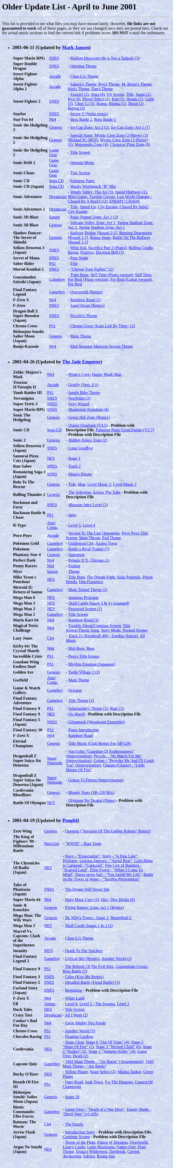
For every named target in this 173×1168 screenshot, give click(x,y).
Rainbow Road (80, 735)
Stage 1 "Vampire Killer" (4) (111, 1051)
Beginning (73, 990)
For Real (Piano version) (88, 279)
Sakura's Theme (83, 84)
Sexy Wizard (78, 404)
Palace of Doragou (112, 1142)
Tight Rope (79, 275)
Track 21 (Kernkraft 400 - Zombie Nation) (103, 636)
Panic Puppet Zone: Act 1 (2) (94, 217)
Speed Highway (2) (131, 192)
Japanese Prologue (83, 597)
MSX (48, 951)
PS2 (52, 263)
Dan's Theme (102, 89)
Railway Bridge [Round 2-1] (93, 233)
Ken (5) (118, 99)
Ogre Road (74, 1082)
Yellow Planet (76, 1072)
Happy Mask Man (107, 374)
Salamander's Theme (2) (88, 708)
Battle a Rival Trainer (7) (88, 549)
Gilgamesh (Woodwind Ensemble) (96, 722)
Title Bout (76, 577)
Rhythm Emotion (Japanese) (91, 664)
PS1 (52, 326)
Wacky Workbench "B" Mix (93, 186)
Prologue (70, 861)
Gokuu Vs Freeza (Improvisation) (95, 780)
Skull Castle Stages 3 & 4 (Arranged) (98, 603)
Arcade (55, 76)
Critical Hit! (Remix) (82, 958)
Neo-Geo (51, 843)
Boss (90, 648)
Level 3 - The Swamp (97, 1004)
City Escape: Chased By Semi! (123, 207)
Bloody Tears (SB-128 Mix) (91, 792)
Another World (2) (116, 958)
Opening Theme (83, 66)
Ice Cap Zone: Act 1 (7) (130, 127)
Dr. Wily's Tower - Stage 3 (86, 918)
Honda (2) (134, 99)
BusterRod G (121, 918)
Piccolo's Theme (83, 316)
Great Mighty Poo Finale (85, 1023)
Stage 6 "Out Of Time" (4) (107, 1042)
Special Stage (81, 135)
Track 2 (74, 466)
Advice (89, 1156)
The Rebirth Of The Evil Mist (89, 966)
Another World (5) (80, 1031)
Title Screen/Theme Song (98, 627)
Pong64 (69, 820)
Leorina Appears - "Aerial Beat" (105, 861)
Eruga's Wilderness (91, 1151)
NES (51, 458)
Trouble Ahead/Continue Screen (94, 625)
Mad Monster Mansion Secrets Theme (101, 346)
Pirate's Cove (79, 374)
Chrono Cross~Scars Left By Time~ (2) (102, 326)
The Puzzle (74, 1124)
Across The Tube (107, 492)
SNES (54, 58)
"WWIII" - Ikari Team (83, 843)
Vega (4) (98, 94)
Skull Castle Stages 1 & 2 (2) (89, 925)
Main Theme (80, 336)
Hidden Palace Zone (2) (87, 440)
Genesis (55, 127)
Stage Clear (74, 1042)
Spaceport (76, 554)
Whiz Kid (78, 248)
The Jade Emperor (81, 361)
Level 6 (71, 1004)
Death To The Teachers (83, 951)
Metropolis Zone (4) (91, 144)
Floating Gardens (79, 1036)
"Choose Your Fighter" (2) (91, 269)
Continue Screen (76, 1137)
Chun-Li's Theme (79, 938)
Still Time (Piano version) (112, 275)
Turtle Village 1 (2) (84, 672)
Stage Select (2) (103, 1072)
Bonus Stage (100, 237)
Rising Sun (106, 1156)
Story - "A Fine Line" (119, 856)
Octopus (75, 690)
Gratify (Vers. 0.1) (83, 385)
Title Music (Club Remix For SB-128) (99, 743)
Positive (87, 252)
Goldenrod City (81, 543)
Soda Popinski (129, 577)
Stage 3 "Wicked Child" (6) (118, 1047)
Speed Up (88, 207)
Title (130, 94)
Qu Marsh (76, 714)
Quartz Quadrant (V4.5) (87, 425)
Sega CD (56, 181)
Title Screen (80, 152)
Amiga (49, 1004)
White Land (74, 998)
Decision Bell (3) (110, 252)
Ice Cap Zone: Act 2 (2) (89, 127)
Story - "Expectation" (82, 856)
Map (81, 484)
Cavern (133, 1151)
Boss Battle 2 (81, 119)
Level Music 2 (99, 484)
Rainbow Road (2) (85, 300)
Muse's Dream (80, 474)
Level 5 (74, 525)
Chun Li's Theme (84, 76)
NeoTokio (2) (79, 398)
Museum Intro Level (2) (88, 505)
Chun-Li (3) (84, 103)
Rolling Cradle (141, 248)
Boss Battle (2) (75, 971)
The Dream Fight (101, 577)
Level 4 (89, 525)
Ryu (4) (74, 99)
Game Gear (54, 152)
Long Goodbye (80, 448)
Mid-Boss (76, 648)
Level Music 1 (124, 484)
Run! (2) (117, 708)
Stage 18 (72, 1097)
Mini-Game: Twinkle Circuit (91, 196)
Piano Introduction (83, 730)
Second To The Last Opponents (94, 533)
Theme (73, 571)
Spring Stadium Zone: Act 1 (102, 227)
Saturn (54, 217)
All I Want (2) (76, 1015)
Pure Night (79, 258)
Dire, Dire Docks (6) (118, 899)
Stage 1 (74, 458)
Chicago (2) (100, 560)
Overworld (138, 1142)
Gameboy (57, 279)
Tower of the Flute (80, 1142)
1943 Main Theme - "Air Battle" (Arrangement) (104, 1061)
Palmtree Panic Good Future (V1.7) (125, 430)
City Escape (78, 211)
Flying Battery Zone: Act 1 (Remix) (94, 907)
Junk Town (94, 1082)
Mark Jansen (75, 47)
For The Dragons (119, 1082)
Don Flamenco (91, 582)
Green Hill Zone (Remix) (89, 417)
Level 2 (123, 1004)
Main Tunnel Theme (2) (87, 589)
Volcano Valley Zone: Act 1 (92, 223)
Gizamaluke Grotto (131, 966)
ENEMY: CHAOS (124, 201)
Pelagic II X (78, 560)
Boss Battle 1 (105, 119)
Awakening (72, 1156)
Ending (74, 566)
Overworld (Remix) (86, 292)
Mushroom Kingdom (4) (88, 409)
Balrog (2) (76, 108)
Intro (72, 515)
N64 (52, 119)
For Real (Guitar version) (131, 279)
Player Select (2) (96, 99)
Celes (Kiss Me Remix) (84, 977)
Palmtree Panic (82, 181)
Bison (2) (136, 103)
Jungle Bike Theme (84, 392)
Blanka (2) (117, 103)
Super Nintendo (54, 760)
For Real (75, 284)
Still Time (143, 275)
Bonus (101, 103)
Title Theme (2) (81, 700)
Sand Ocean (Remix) (87, 305)
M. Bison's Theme (137, 84)
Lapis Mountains (101, 1147)
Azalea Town (106, 543)
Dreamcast (57, 196)
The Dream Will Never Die (87, 889)
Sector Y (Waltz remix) (89, 114)
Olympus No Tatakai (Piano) (91, 800)
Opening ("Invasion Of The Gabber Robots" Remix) (107, 831)
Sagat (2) (143, 94)
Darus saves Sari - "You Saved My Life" (108, 874)
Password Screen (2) (85, 609)
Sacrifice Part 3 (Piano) (107, 248)
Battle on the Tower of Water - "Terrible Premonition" (108, 876)
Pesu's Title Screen (83, 656)
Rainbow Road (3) (83, 620)
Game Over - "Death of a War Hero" (94, 1109)
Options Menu (82, 162)
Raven (73, 252)
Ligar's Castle (74, 1147)
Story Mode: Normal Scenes (124, 630)
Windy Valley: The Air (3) (91, 192)
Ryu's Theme (109, 84)
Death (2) (80, 1056)
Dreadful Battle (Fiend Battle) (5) (92, 982)
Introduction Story (80, 1132)
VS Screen (115, 94)
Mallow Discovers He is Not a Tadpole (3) (105, 58)
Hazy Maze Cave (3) (82, 899)
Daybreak (117, 1151)
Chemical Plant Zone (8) (130, 144)
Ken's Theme (78, 89)
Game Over (126, 1147)
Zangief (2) (79, 94)
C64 (50, 638)
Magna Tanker (129, 1072)
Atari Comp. (52, 525)
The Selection (79, 492)
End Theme (111, 538)
